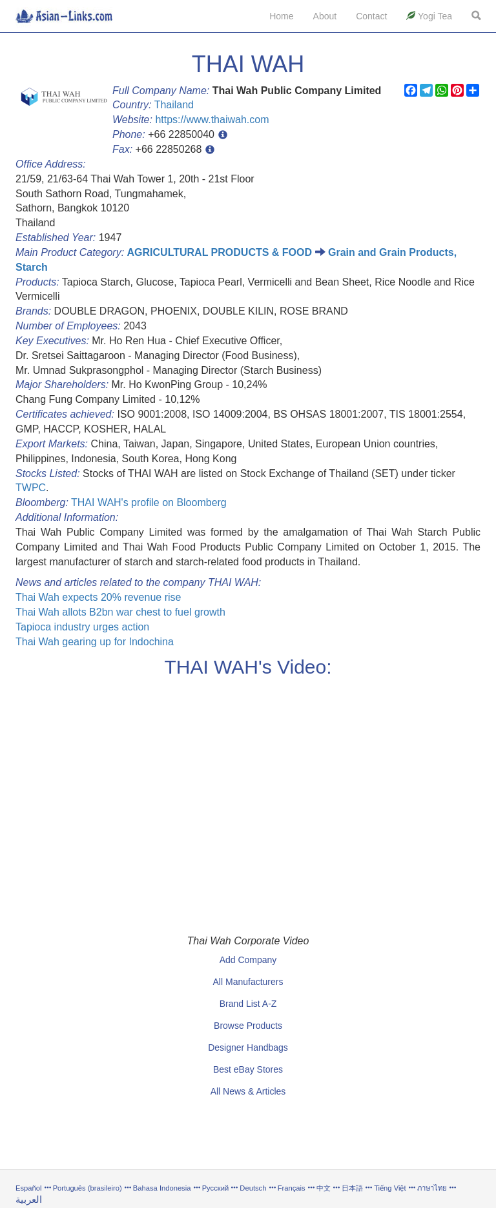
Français (291, 1188)
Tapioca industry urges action (82, 626)
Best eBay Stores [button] (248, 1069)
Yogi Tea (429, 16)
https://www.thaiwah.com (212, 119)
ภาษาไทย (433, 1188)
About (325, 16)
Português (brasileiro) (87, 1188)
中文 (323, 1188)
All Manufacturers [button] (248, 982)
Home (281, 16)
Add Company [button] (248, 960)
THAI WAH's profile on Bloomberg (149, 502)
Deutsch (253, 1188)
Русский (215, 1188)
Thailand (174, 104)
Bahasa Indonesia (162, 1188)
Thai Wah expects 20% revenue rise (98, 597)
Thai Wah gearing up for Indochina (95, 641)
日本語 (352, 1188)
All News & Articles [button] (248, 1091)
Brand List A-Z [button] (248, 1004)
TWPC (31, 487)
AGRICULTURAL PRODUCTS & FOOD (220, 252)
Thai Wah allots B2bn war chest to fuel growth (120, 612)
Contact (371, 16)
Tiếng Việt (390, 1188)
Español (28, 1188)
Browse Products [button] (248, 1025)
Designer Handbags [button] (248, 1047)
